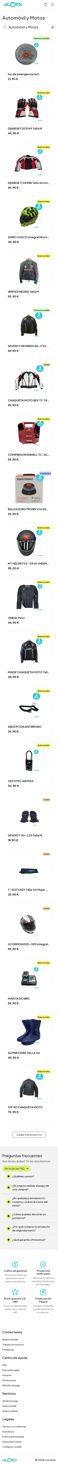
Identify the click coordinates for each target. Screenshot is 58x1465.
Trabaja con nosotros (13, 1344)
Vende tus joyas (10, 1400)
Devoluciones (9, 1380)
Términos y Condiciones (14, 1426)
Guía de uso (8, 1431)
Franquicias (8, 1349)
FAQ (4, 1365)
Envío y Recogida (10, 1370)
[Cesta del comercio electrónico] (45, 4)
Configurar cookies (12, 1446)
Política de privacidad (13, 1436)
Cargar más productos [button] (29, 1134)
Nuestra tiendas (10, 1339)
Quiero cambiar (10, 1411)
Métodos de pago (11, 1385)
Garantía (6, 1375)
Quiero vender (9, 1406)
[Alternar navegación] (52, 4)
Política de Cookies (12, 1441)
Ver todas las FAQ (16, 1168)
